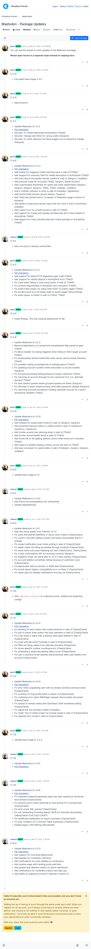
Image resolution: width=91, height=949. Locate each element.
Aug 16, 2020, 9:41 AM (41, 237)
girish (12, 46)
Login (17, 928)
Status (63, 6)
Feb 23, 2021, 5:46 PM (39, 466)
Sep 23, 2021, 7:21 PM (38, 587)
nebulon (13, 237)
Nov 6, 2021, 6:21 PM (38, 614)
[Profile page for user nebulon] (5, 239)
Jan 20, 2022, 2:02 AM (39, 730)
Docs (78, 6)
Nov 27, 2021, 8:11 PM (38, 672)
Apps (55, 6)
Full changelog (21, 129)
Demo (71, 6)
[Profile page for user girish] (5, 48)
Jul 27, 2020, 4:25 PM (38, 157)
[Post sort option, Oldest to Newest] (5, 38)
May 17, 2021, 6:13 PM (40, 489)
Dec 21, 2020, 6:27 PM (39, 333)
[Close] (86, 896)
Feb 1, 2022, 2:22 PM (40, 754)
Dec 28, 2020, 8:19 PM (39, 407)
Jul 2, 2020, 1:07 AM (38, 93)
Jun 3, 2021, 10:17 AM (40, 519)
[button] (3, 945)
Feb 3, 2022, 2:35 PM (40, 781)
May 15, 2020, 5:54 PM (39, 46)
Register (8, 928)
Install (85, 6)
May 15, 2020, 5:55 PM (39, 70)
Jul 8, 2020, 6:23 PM (38, 117)
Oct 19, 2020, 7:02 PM (38, 261)
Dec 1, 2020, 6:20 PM (38, 309)
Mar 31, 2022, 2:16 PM (41, 839)
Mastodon (27, 30)
